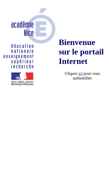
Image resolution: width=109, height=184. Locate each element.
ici (80, 73)
